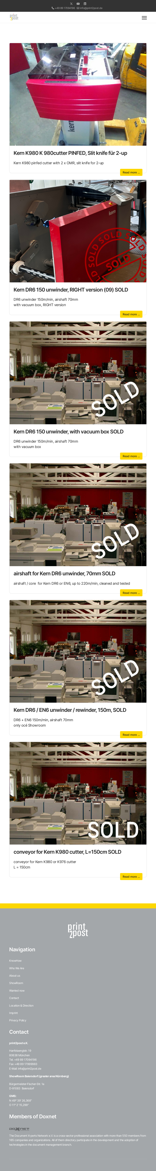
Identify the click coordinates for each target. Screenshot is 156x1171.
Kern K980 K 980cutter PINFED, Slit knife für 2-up (70, 153)
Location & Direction (21, 1005)
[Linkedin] (85, 3)
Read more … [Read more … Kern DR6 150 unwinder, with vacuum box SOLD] (131, 456)
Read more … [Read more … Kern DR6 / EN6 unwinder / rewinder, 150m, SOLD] (131, 734)
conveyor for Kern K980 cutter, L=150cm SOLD (67, 852)
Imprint (13, 1013)
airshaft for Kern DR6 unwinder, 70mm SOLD (64, 573)
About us (14, 975)
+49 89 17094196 (65, 8)
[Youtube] (78, 3)
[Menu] (144, 17)
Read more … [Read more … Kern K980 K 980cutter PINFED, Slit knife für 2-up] (131, 172)
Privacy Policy (17, 1020)
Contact (14, 998)
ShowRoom (16, 983)
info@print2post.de (91, 8)
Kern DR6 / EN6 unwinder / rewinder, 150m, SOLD (70, 710)
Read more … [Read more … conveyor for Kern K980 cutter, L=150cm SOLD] (131, 876)
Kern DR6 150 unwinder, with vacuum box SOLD (68, 431)
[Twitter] (71, 3)
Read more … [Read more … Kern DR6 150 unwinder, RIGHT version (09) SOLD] (131, 314)
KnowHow (15, 960)
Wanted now (16, 990)
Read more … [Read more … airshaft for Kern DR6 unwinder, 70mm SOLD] (131, 592)
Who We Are (16, 968)
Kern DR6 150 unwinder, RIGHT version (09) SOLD (71, 289)
